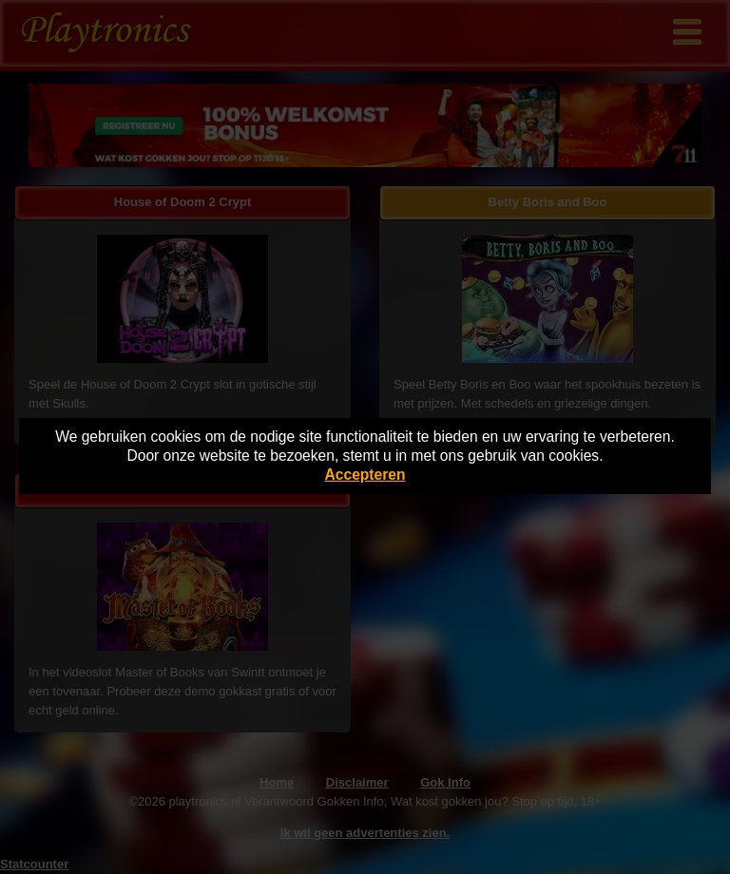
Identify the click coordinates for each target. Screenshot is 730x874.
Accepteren (365, 474)
